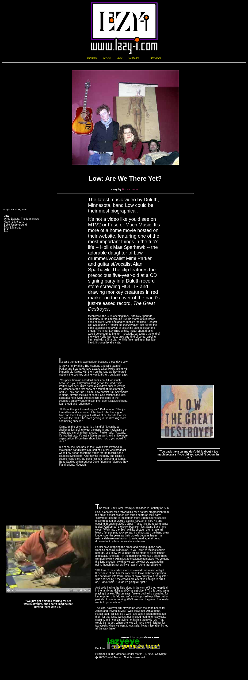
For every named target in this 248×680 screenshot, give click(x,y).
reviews (107, 57)
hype (120, 57)
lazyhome (92, 57)
